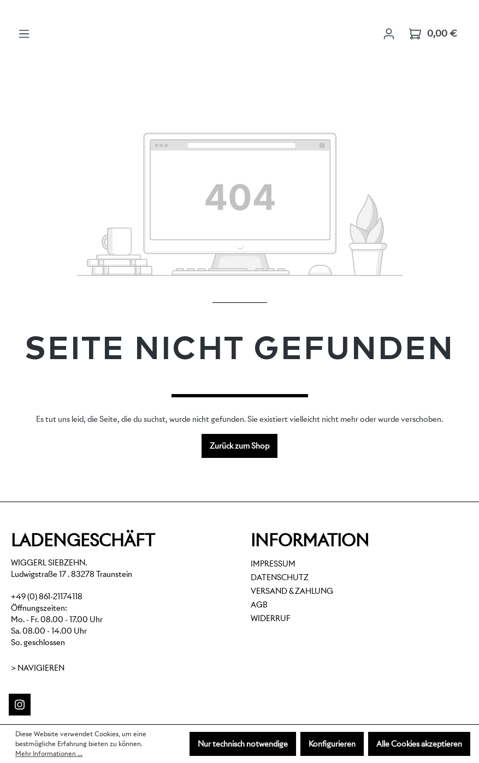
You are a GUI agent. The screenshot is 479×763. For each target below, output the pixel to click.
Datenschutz (280, 577)
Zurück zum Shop (239, 446)
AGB (259, 605)
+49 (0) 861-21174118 (46, 596)
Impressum (273, 564)
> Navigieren (37, 668)
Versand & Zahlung (292, 591)
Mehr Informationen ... (48, 753)
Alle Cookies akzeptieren (419, 744)
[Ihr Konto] (389, 34)
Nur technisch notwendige (243, 744)
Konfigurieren (332, 744)
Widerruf (271, 618)
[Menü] (24, 34)
